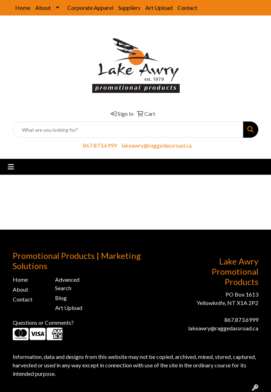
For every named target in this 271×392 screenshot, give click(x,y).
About (43, 7)
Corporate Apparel (90, 7)
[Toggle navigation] (11, 167)
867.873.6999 (100, 145)
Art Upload (159, 7)
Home (22, 7)
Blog (61, 297)
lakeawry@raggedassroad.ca (156, 145)
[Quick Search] (128, 130)
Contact (187, 7)
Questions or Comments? (43, 322)
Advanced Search (67, 283)
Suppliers (129, 7)
